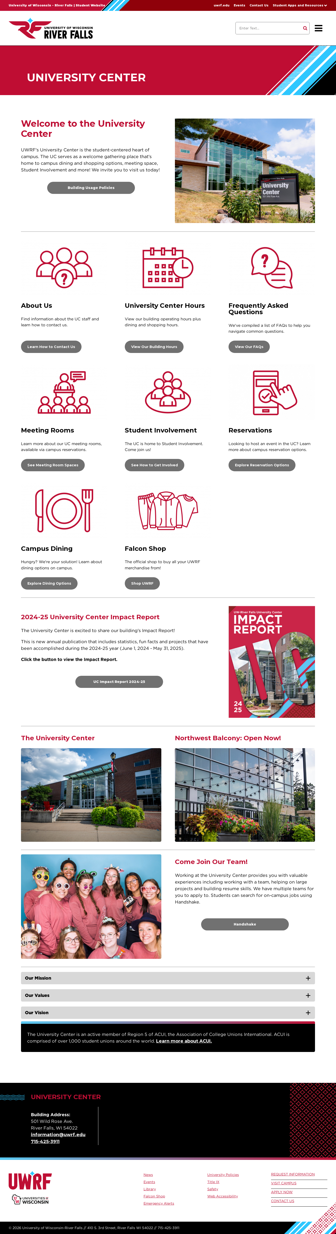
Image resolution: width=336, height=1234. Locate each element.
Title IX (213, 1182)
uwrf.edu (222, 5)
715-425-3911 (45, 1141)
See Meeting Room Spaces (52, 465)
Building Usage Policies (91, 187)
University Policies (223, 1175)
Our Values (37, 995)
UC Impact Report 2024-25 (119, 681)
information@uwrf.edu (58, 1134)
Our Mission (38, 978)
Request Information (293, 1174)
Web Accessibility (222, 1196)
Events (239, 5)
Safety (212, 1189)
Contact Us (259, 5)
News (148, 1175)
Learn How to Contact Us (51, 347)
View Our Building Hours (154, 347)
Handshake (245, 924)
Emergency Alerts (159, 1203)
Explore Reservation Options (262, 465)
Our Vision (36, 1012)
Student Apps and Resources (298, 5)
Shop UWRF (142, 583)
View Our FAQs (249, 347)
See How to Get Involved (154, 465)
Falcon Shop (154, 1196)
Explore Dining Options (49, 583)
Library (150, 1189)
